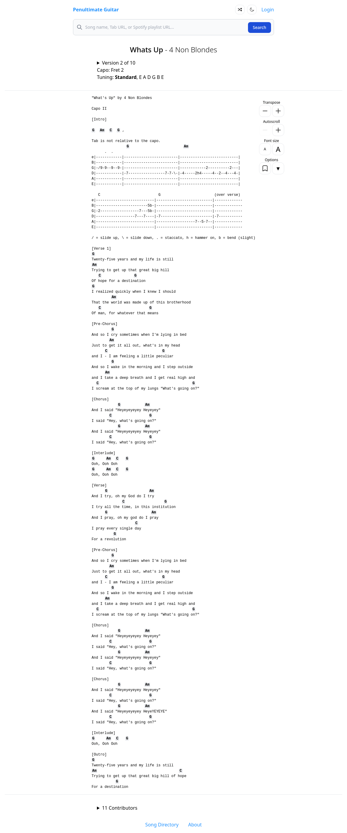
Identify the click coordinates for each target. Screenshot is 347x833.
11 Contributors (119, 808)
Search (259, 27)
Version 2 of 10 (118, 63)
